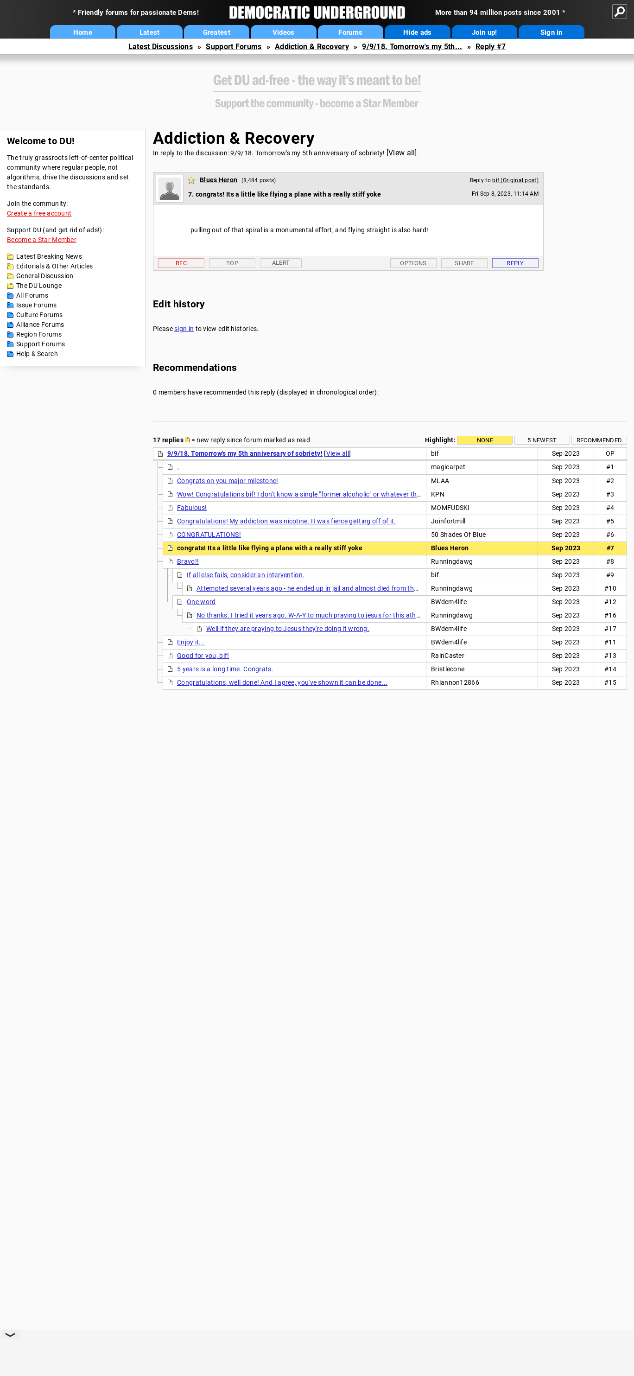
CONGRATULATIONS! (209, 534)
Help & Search (37, 353)
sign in (184, 328)
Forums (350, 32)
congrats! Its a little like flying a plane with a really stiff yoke (269, 548)
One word (201, 601)
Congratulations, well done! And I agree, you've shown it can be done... (282, 682)
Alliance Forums (40, 324)
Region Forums (39, 334)
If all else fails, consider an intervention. (245, 575)
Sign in (551, 32)
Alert (281, 262)
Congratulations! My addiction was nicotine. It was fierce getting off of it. (286, 521)
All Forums (32, 295)
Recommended (599, 440)
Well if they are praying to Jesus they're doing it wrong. (287, 628)
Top (232, 263)
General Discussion (44, 276)
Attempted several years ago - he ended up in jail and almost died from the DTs (313, 588)
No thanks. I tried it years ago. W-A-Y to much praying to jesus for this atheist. (313, 615)
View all (401, 152)
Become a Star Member (41, 239)
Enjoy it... (191, 642)
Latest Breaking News (49, 256)
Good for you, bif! (203, 655)
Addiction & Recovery (312, 46)
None (485, 440)
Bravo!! (188, 561)
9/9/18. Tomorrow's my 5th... (412, 46)
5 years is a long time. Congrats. (225, 669)
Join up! (484, 32)
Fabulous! (192, 507)
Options (413, 263)
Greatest (216, 32)
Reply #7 (491, 46)
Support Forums (233, 46)
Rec (181, 263)
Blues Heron (218, 180)
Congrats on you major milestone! (228, 480)
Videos (284, 32)
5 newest (542, 440)
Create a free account (39, 213)
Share (464, 263)
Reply (515, 263)
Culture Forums (39, 315)
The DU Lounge (39, 285)
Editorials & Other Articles (54, 266)
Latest (149, 32)
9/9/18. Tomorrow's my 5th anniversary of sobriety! (307, 153)
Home (82, 32)
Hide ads (417, 32)
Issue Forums (36, 305)
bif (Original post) (515, 180)
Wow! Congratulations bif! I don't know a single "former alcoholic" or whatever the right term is (317, 494)
